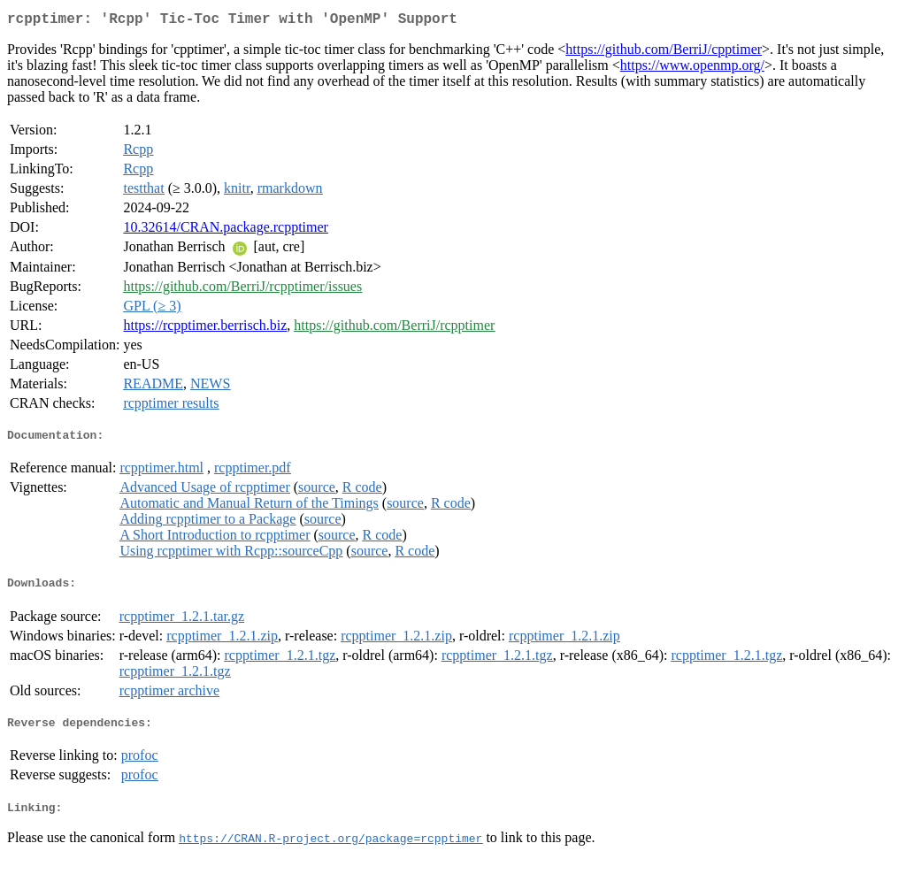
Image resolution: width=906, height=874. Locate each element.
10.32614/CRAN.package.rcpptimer (225, 230)
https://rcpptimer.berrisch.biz (205, 328)
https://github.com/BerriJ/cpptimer (663, 52)
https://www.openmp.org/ (692, 68)
